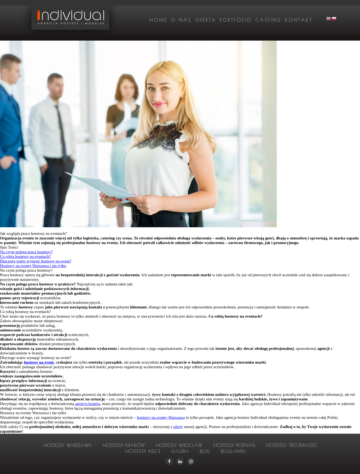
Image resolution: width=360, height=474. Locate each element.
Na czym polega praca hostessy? (26, 252)
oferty (178, 426)
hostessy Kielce (143, 451)
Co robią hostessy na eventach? (25, 256)
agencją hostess (87, 403)
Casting (268, 20)
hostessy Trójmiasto (291, 445)
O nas (181, 20)
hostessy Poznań (234, 445)
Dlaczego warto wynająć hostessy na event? (35, 261)
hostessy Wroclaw (179, 445)
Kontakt (298, 20)
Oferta (205, 20)
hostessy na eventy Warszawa (161, 417)
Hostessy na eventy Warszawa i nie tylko (33, 266)
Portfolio (236, 20)
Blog (205, 451)
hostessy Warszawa (68, 445)
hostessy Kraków (124, 445)
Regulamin (233, 451)
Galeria (180, 451)
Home (158, 20)
